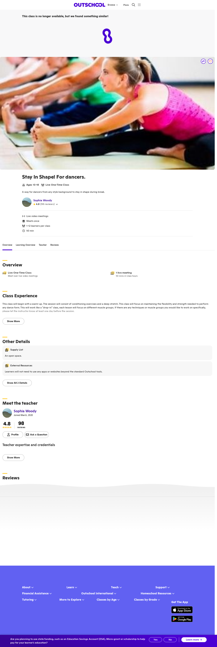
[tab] (7, 245)
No (170, 639)
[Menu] (139, 4)
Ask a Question (36, 434)
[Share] (203, 61)
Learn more (194, 639)
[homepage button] (89, 5)
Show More (13, 321)
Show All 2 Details (17, 382)
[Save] (210, 61)
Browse (113, 4)
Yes (155, 639)
